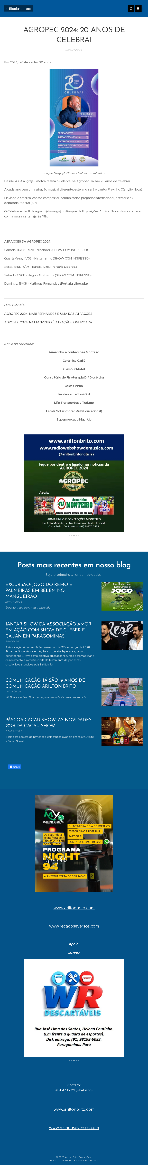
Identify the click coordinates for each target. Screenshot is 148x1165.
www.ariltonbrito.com (74, 907)
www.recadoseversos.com (74, 926)
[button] (131, 8)
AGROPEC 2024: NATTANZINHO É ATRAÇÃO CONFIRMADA (48, 322)
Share (15, 766)
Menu (137, 8)
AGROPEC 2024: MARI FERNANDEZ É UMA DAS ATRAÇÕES (48, 314)
